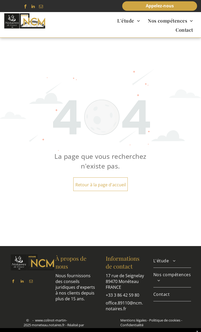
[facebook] (25, 7)
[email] (41, 7)
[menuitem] (128, 20)
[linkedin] (33, 7)
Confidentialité (131, 325)
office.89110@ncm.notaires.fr (124, 306)
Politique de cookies (164, 320)
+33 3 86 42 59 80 (122, 295)
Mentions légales (133, 320)
